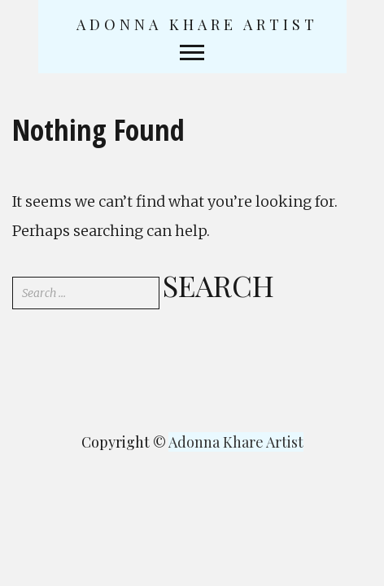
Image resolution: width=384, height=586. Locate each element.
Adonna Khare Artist (197, 24)
